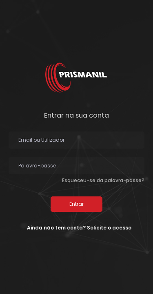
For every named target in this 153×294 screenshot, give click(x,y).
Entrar (76, 203)
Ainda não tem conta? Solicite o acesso (79, 227)
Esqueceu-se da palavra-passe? (103, 180)
